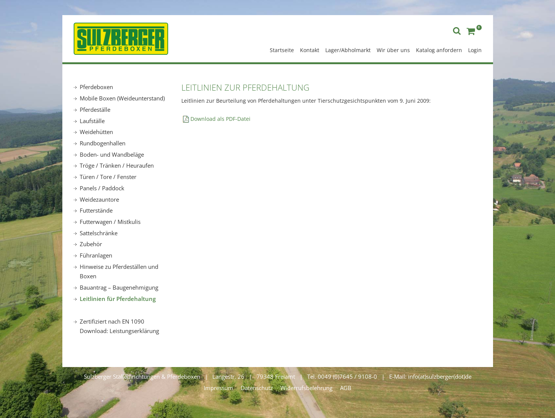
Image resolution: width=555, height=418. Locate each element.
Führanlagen (96, 255)
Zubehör (91, 244)
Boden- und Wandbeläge (112, 154)
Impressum (218, 388)
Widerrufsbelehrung (306, 388)
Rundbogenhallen (102, 143)
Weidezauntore (99, 199)
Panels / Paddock (102, 188)
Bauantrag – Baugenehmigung (119, 287)
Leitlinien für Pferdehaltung (118, 298)
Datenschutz (257, 388)
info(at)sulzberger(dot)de (440, 376)
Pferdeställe (95, 109)
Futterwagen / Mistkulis (110, 221)
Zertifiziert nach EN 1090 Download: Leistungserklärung (119, 326)
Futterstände (96, 210)
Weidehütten (96, 132)
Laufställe (92, 121)
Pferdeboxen (96, 87)
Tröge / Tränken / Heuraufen (117, 165)
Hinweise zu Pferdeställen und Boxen (119, 271)
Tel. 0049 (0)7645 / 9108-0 (342, 376)
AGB (345, 388)
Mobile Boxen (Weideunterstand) (122, 98)
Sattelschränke (98, 233)
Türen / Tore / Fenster (108, 176)
